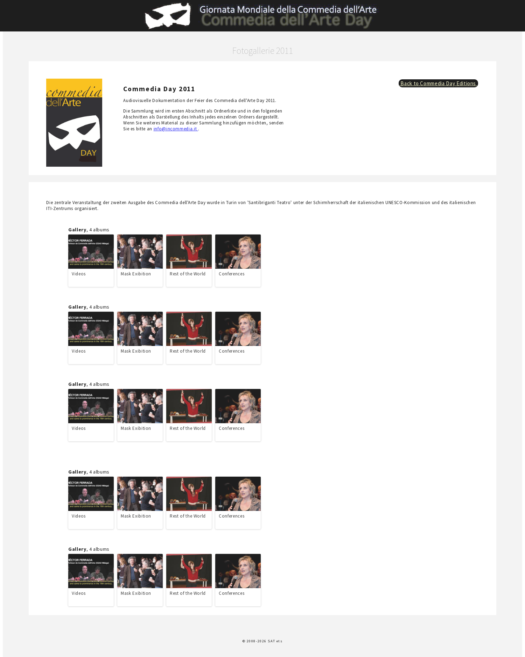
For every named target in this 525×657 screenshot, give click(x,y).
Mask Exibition (136, 274)
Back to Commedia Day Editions (438, 83)
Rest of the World (188, 274)
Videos (79, 274)
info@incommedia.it (176, 129)
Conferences (231, 274)
